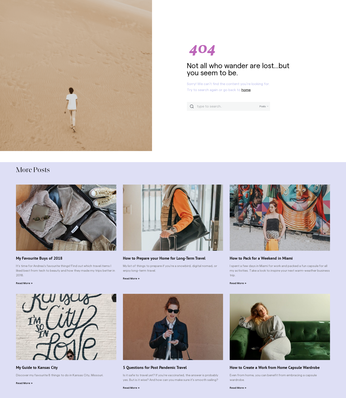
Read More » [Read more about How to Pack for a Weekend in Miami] (238, 283)
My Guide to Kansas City (37, 367)
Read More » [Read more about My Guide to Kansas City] (24, 383)
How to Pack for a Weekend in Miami (261, 258)
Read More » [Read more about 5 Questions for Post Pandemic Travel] (131, 387)
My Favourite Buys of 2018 (39, 258)
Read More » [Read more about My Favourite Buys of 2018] (24, 283)
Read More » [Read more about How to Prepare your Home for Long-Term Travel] (131, 278)
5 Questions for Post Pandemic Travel (155, 367)
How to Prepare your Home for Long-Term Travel (164, 258)
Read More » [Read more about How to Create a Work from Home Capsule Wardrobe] (238, 387)
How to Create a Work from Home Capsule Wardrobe (275, 367)
